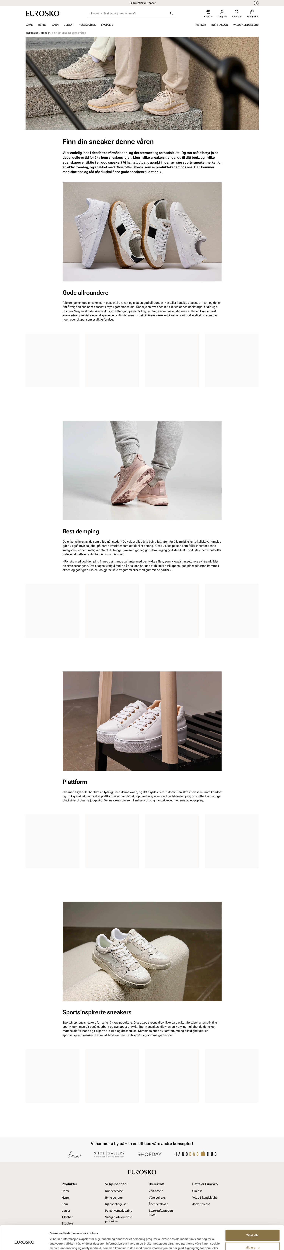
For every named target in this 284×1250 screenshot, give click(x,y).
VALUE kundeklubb (246, 24)
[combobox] (128, 13)
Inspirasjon (219, 24)
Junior (68, 24)
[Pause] (256, 3)
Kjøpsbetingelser (116, 1204)
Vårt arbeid (156, 1191)
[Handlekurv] (252, 13)
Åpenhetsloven (158, 1204)
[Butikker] (208, 13)
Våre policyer (157, 1197)
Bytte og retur (114, 1197)
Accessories (87, 24)
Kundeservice (114, 1191)
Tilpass (252, 1227)
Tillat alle (252, 1214)
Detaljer (55, 1242)
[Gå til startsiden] (42, 13)
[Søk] (171, 13)
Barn (55, 24)
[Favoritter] (236, 13)
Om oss (197, 1191)
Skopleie (107, 24)
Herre (42, 24)
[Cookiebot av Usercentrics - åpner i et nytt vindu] (24, 1242)
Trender (45, 32)
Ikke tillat (252, 1239)
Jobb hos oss (201, 1204)
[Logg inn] (222, 13)
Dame (29, 24)
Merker (201, 24)
